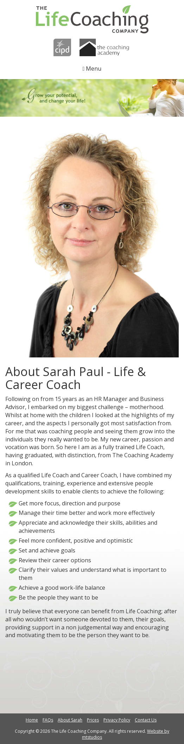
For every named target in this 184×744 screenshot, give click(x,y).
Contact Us (146, 720)
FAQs (48, 720)
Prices (93, 720)
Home (32, 720)
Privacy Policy (116, 720)
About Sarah (70, 720)
